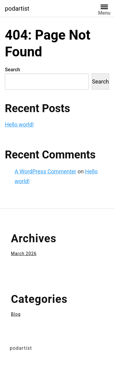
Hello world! (19, 124)
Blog (16, 314)
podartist (17, 8)
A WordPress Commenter (45, 171)
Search (12, 70)
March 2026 (23, 253)
